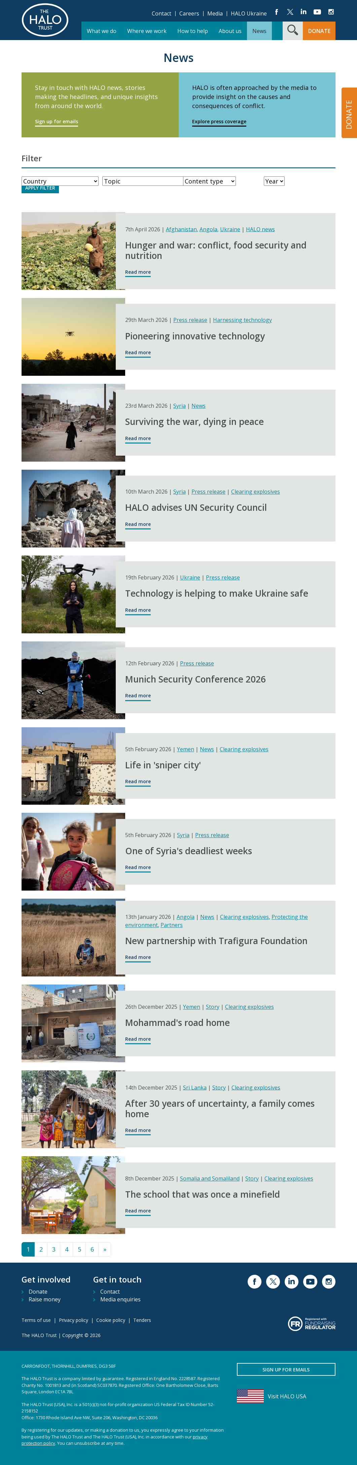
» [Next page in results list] (104, 1249)
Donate (38, 1291)
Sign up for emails (56, 121)
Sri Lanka (195, 1087)
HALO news (260, 229)
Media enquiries (120, 1299)
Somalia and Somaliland (210, 1178)
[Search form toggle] (293, 31)
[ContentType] (209, 181)
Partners (171, 925)
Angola (209, 229)
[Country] (60, 181)
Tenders (142, 1320)
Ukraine (230, 229)
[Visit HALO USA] (286, 1396)
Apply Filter (40, 188)
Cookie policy (110, 1320)
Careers (189, 13)
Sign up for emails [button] (286, 1369)
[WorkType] (146, 181)
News (198, 406)
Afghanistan (182, 229)
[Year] (274, 181)
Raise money (45, 1299)
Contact (161, 13)
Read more (138, 272)
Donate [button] (319, 31)
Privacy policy (73, 1320)
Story (212, 1006)
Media (215, 13)
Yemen (185, 749)
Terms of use (36, 1320)
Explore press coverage (219, 121)
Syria (179, 406)
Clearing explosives (255, 492)
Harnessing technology (242, 320)
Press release (190, 320)
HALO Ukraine (249, 13)
